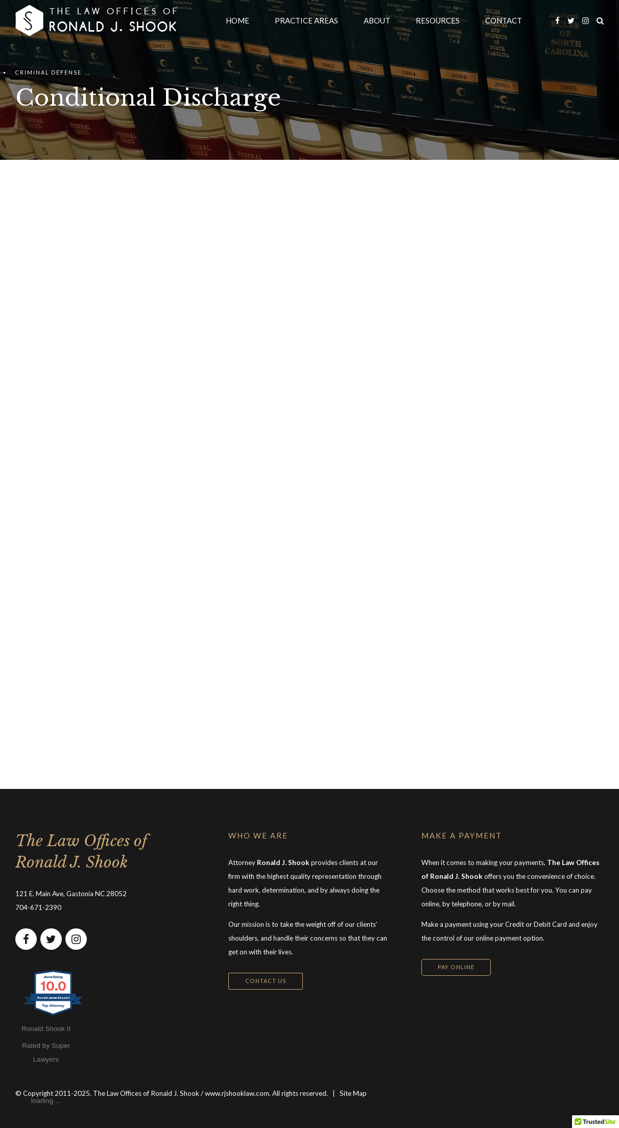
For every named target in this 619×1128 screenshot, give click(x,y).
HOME (237, 20)
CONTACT (503, 20)
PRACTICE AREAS (306, 20)
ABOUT (377, 20)
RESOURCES (438, 20)
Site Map (353, 1093)
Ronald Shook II (45, 1029)
